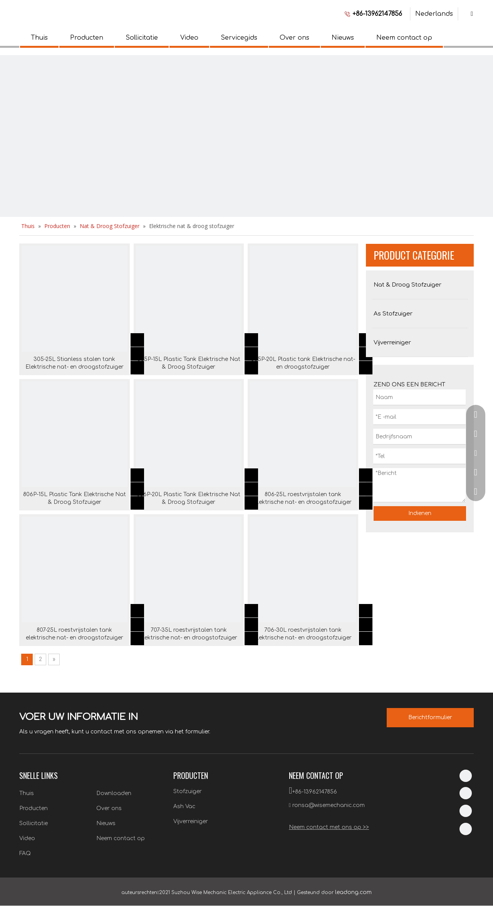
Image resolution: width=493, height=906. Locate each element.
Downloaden (113, 793)
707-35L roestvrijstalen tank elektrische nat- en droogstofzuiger (188, 634)
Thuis (39, 37)
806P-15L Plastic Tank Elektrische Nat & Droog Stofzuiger (74, 498)
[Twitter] (465, 811)
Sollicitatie (142, 37)
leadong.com (353, 892)
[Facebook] (465, 793)
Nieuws (343, 37)
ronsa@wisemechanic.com (328, 805)
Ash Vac (184, 806)
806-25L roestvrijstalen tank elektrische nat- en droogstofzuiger (303, 498)
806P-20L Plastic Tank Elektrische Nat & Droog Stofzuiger (188, 498)
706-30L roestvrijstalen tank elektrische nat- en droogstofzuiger (303, 634)
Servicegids (239, 37)
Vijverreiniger (190, 821)
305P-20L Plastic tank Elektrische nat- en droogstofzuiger (303, 363)
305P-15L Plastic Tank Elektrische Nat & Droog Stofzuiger (188, 363)
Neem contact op (404, 37)
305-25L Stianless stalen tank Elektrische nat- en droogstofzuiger (74, 363)
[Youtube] (465, 829)
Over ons (294, 37)
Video (189, 37)
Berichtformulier (430, 717)
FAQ (25, 853)
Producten (86, 37)
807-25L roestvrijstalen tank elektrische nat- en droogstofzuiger (74, 634)
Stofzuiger (187, 791)
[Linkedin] (465, 776)
